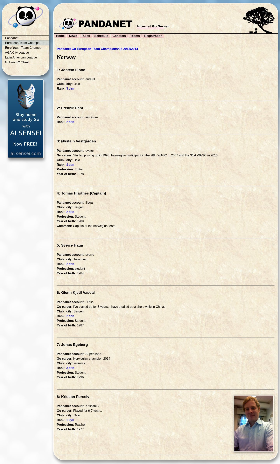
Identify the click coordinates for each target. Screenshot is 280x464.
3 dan (70, 88)
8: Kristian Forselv (73, 397)
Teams (135, 36)
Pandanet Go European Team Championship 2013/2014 (97, 49)
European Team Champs (22, 42)
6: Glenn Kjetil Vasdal (76, 292)
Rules (85, 36)
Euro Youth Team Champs (23, 47)
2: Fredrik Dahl (70, 108)
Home (60, 36)
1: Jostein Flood (71, 70)
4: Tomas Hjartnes (73, 193)
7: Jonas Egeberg (72, 345)
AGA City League (17, 52)
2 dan (70, 122)
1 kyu (70, 420)
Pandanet (11, 38)
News (73, 36)
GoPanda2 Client (17, 62)
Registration (153, 36)
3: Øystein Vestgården (76, 141)
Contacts (119, 36)
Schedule (101, 36)
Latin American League (21, 57)
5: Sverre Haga (70, 245)
